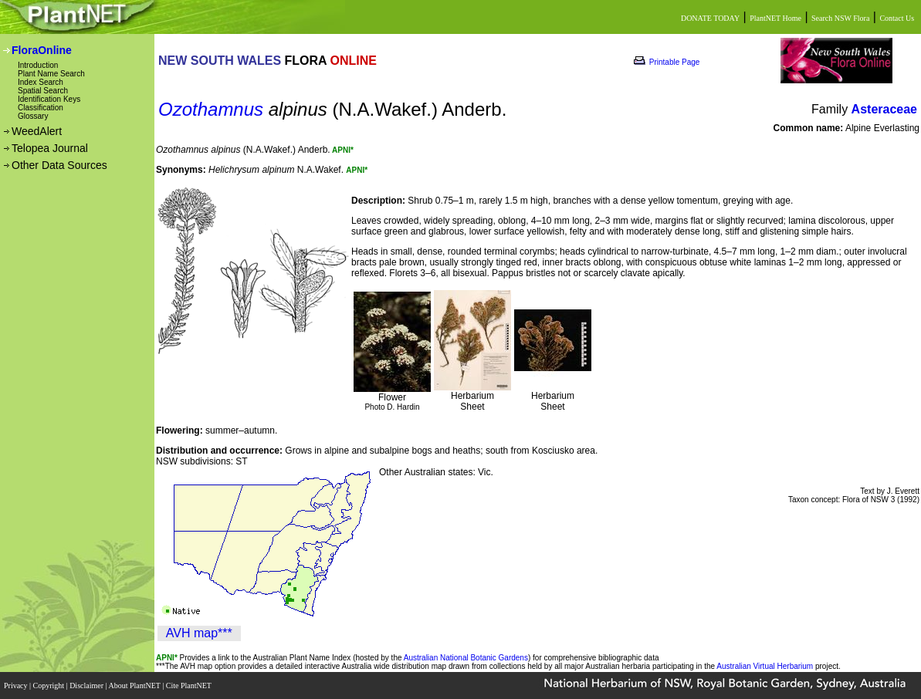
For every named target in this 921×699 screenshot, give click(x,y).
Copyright (49, 685)
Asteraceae (884, 109)
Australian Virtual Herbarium (764, 666)
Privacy (16, 685)
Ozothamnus (210, 109)
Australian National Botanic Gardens (466, 657)
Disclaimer (87, 685)
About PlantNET (135, 685)
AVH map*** (199, 633)
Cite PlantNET (189, 685)
